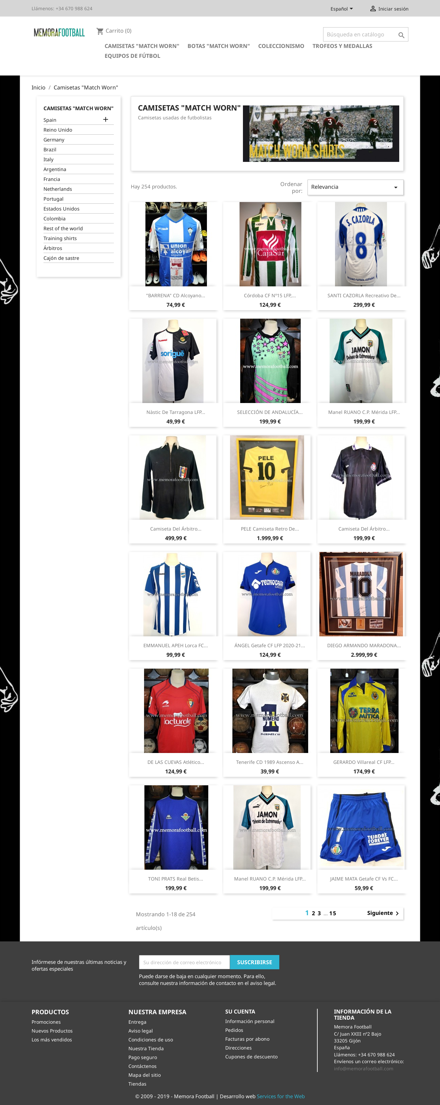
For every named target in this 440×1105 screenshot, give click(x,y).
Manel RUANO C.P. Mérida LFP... (364, 412)
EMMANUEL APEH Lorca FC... (175, 645)
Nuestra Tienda (146, 1048)
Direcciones (238, 1047)
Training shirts (60, 238)
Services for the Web (281, 1096)
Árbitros (52, 248)
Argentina (54, 169)
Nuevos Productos (52, 1030)
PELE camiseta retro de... (270, 528)
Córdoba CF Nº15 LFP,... (270, 295)
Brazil (49, 149)
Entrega (137, 1022)
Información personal (250, 1021)
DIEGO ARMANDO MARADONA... (364, 645)
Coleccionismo (281, 46)
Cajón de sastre (61, 258)
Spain (49, 120)
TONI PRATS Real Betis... (175, 878)
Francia (51, 179)
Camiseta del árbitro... (175, 528)
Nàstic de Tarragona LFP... (175, 412)
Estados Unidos (61, 208)
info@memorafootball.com (363, 1068)
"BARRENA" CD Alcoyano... (175, 295)
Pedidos (234, 1030)
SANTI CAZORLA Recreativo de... (364, 295)
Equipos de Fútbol (132, 56)
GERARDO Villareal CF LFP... (363, 762)
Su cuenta (240, 1011)
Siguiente (384, 913)
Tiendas (137, 1084)
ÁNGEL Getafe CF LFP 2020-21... (269, 645)
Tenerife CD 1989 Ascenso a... (269, 762)
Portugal (53, 199)
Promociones (46, 1022)
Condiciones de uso (150, 1039)
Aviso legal (140, 1030)
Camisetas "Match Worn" (142, 46)
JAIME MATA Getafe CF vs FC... (364, 878)
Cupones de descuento (251, 1056)
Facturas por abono (247, 1039)
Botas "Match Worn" (219, 46)
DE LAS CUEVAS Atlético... (175, 762)
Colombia (54, 218)
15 (333, 913)
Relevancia (355, 187)
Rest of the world (63, 228)
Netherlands (57, 189)
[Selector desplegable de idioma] (343, 9)
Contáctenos (142, 1066)
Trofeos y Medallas (342, 46)
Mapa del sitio (144, 1075)
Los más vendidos (52, 1039)
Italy (48, 159)
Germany (53, 139)
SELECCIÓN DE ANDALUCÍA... (270, 412)
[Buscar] (365, 34)
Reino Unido (57, 130)
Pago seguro (142, 1057)
